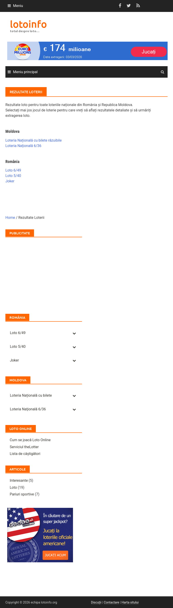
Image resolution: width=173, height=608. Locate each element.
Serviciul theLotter (24, 447)
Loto (13, 487)
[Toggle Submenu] (74, 333)
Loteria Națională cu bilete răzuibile (33, 140)
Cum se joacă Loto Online (30, 440)
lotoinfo (28, 24)
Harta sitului (130, 602)
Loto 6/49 (13, 170)
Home (10, 217)
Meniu (18, 6)
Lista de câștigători (25, 454)
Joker (9, 181)
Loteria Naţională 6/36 (23, 146)
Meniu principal (25, 72)
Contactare (111, 602)
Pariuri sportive (22, 494)
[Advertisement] (43, 273)
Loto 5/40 (13, 176)
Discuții (96, 602)
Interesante (19, 480)
